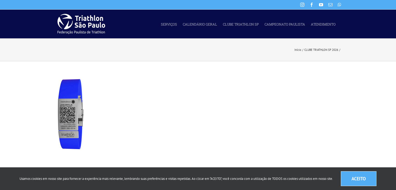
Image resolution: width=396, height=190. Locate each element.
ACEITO (358, 179)
